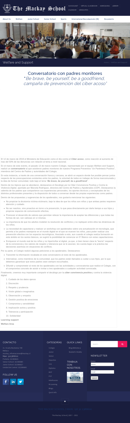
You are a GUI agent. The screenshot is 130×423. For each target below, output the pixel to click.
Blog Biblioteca (75, 348)
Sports (64, 19)
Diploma (52, 368)
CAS (50, 364)
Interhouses (53, 380)
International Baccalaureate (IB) (85, 19)
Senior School (50, 19)
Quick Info (53, 392)
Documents (109, 19)
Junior (51, 352)
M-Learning (53, 384)
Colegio (52, 348)
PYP (50, 376)
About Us (7, 19)
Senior (51, 356)
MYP (50, 372)
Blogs (51, 388)
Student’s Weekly (75, 352)
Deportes (52, 360)
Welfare (19, 19)
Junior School (33, 19)
